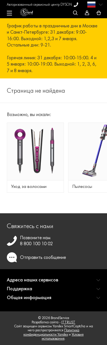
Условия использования (63, 336)
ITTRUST (68, 322)
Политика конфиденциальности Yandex (51, 332)
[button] (53, 282)
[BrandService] (29, 13)
